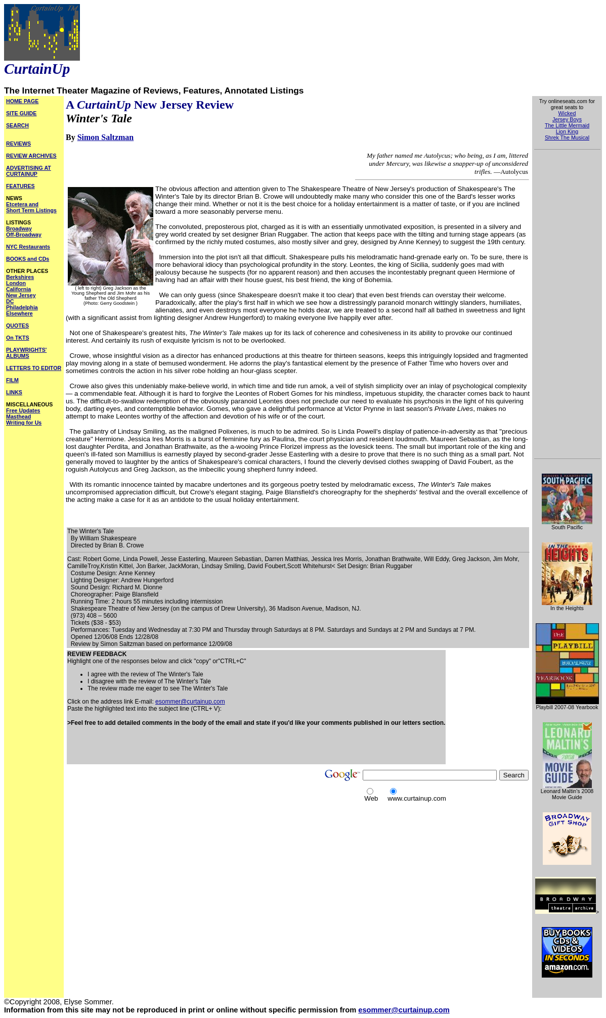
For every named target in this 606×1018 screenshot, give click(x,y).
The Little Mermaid (567, 125)
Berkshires (20, 277)
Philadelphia (22, 307)
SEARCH (17, 125)
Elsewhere (19, 313)
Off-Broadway (23, 235)
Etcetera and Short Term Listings (31, 207)
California (18, 289)
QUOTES (17, 325)
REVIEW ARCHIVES (31, 156)
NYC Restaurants (28, 247)
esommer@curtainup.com (190, 701)
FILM (12, 380)
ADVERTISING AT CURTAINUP (28, 171)
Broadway (19, 228)
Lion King (567, 131)
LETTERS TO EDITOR (33, 368)
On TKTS (17, 338)
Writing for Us (23, 423)
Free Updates (23, 410)
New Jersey (21, 295)
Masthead (18, 416)
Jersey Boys (567, 119)
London (16, 283)
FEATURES (20, 186)
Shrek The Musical (567, 137)
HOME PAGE (22, 101)
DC (10, 301)
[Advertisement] (185, 748)
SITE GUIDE (21, 113)
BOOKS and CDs (27, 259)
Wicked (567, 113)
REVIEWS (18, 144)
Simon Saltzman (105, 137)
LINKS (14, 392)
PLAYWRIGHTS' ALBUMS (26, 353)
